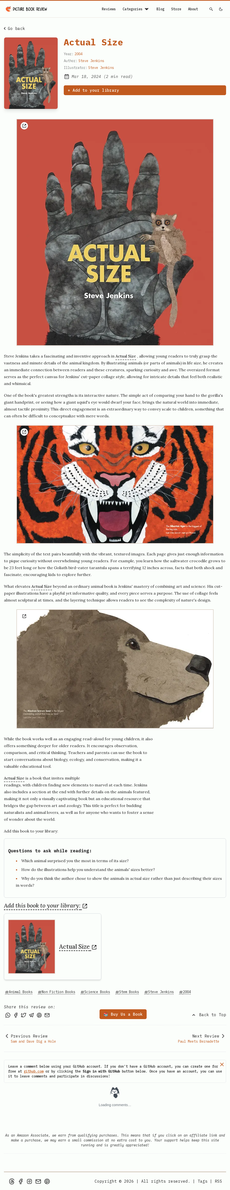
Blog (160, 9)
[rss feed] (218, 1181)
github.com (33, 1071)
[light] (220, 9)
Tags (202, 1181)
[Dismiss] (222, 1064)
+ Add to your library (93, 90)
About (193, 9)
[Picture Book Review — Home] (26, 9)
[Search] (211, 9)
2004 (78, 54)
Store (176, 9)
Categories (136, 9)
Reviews (109, 9)
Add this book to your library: (46, 905)
